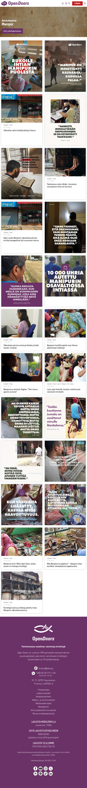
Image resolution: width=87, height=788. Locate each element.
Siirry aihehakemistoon (12, 31)
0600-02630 (43, 734)
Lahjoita (77, 3)
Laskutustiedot (44, 693)
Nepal (64, 384)
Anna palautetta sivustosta (43, 710)
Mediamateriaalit (44, 703)
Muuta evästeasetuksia (43, 713)
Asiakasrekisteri (43, 696)
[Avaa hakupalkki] (69, 3)
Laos (58, 384)
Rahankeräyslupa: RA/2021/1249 (43, 760)
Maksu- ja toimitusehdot (43, 699)
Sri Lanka (70, 384)
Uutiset (6, 125)
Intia (11, 125)
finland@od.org (46, 668)
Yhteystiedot (43, 689)
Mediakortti (43, 706)
